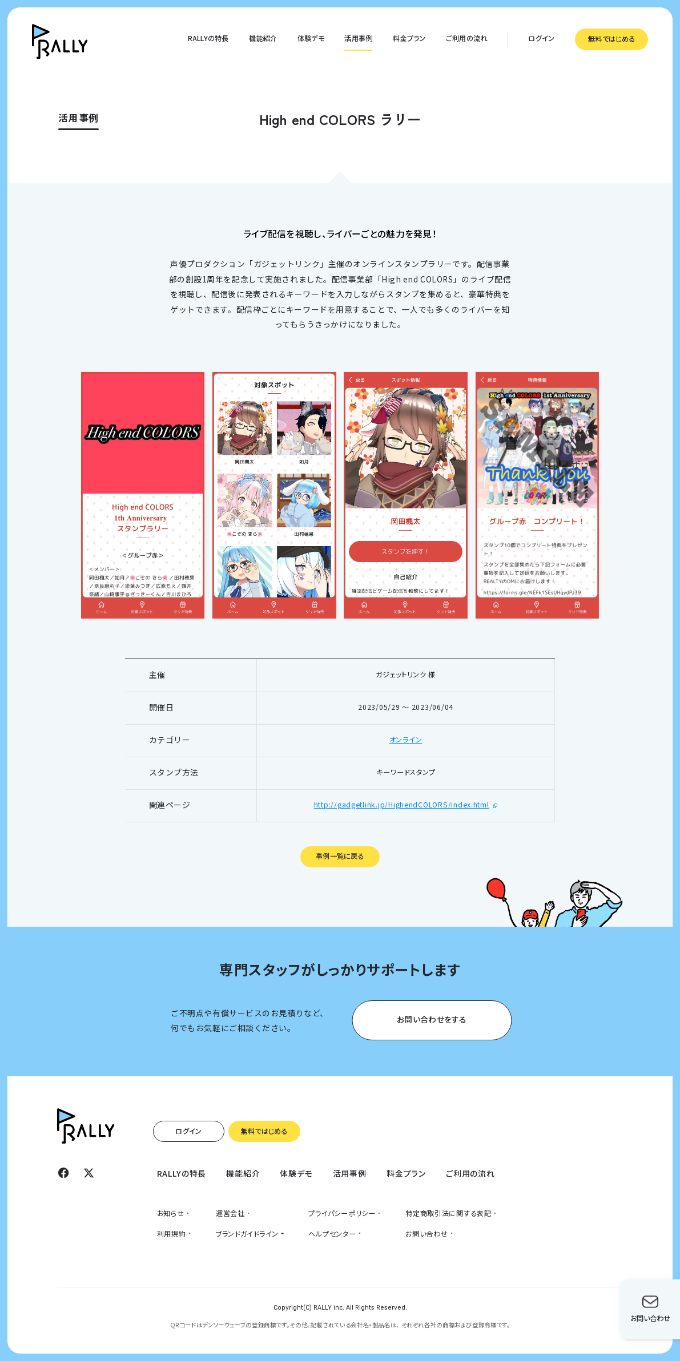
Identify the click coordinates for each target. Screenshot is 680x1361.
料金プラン (409, 38)
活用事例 (358, 38)
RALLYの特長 (208, 38)
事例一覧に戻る (340, 856)
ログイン (541, 38)
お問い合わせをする (432, 1018)
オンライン (406, 739)
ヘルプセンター (332, 1234)
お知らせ (170, 1213)
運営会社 (230, 1213)
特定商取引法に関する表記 (448, 1213)
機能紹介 (263, 38)
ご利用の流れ (466, 38)
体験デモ (310, 38)
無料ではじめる (611, 39)
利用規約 (171, 1234)
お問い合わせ (426, 1234)
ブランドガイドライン (247, 1234)
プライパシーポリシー (341, 1213)
